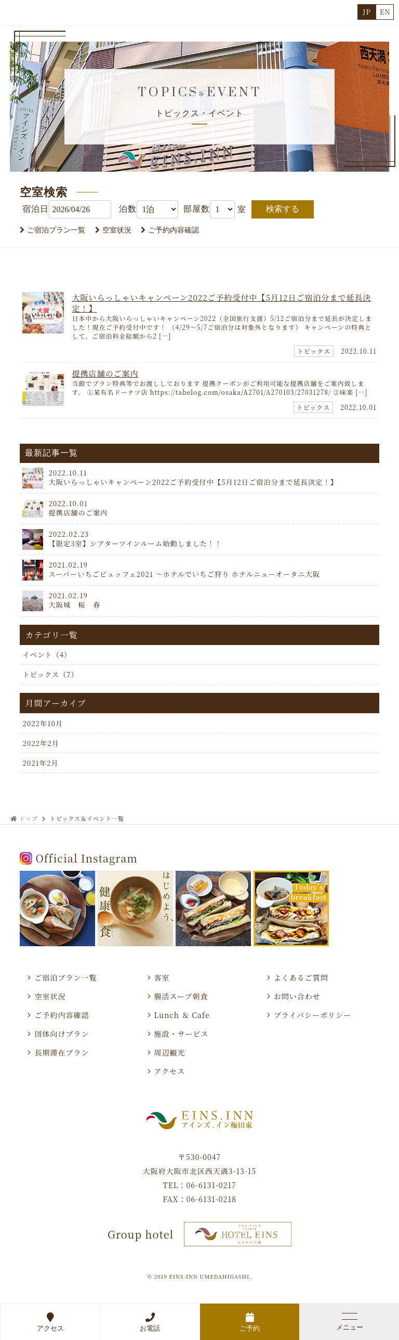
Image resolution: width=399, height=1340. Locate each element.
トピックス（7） (50, 674)
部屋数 (196, 208)
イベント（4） (46, 655)
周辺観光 (169, 1052)
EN (385, 12)
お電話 (150, 1322)
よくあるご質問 (301, 977)
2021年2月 (40, 763)
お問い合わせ (297, 996)
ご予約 (249, 1322)
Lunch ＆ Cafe (182, 1015)
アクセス (50, 1322)
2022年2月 (40, 743)
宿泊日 (35, 208)
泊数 (128, 208)
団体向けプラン (61, 1033)
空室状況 (116, 230)
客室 (162, 977)
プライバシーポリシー (312, 1015)
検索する (282, 208)
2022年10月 (42, 723)
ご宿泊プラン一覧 (56, 230)
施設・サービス (181, 1033)
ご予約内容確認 (173, 230)
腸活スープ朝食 (181, 996)
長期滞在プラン (61, 1052)
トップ (28, 818)
